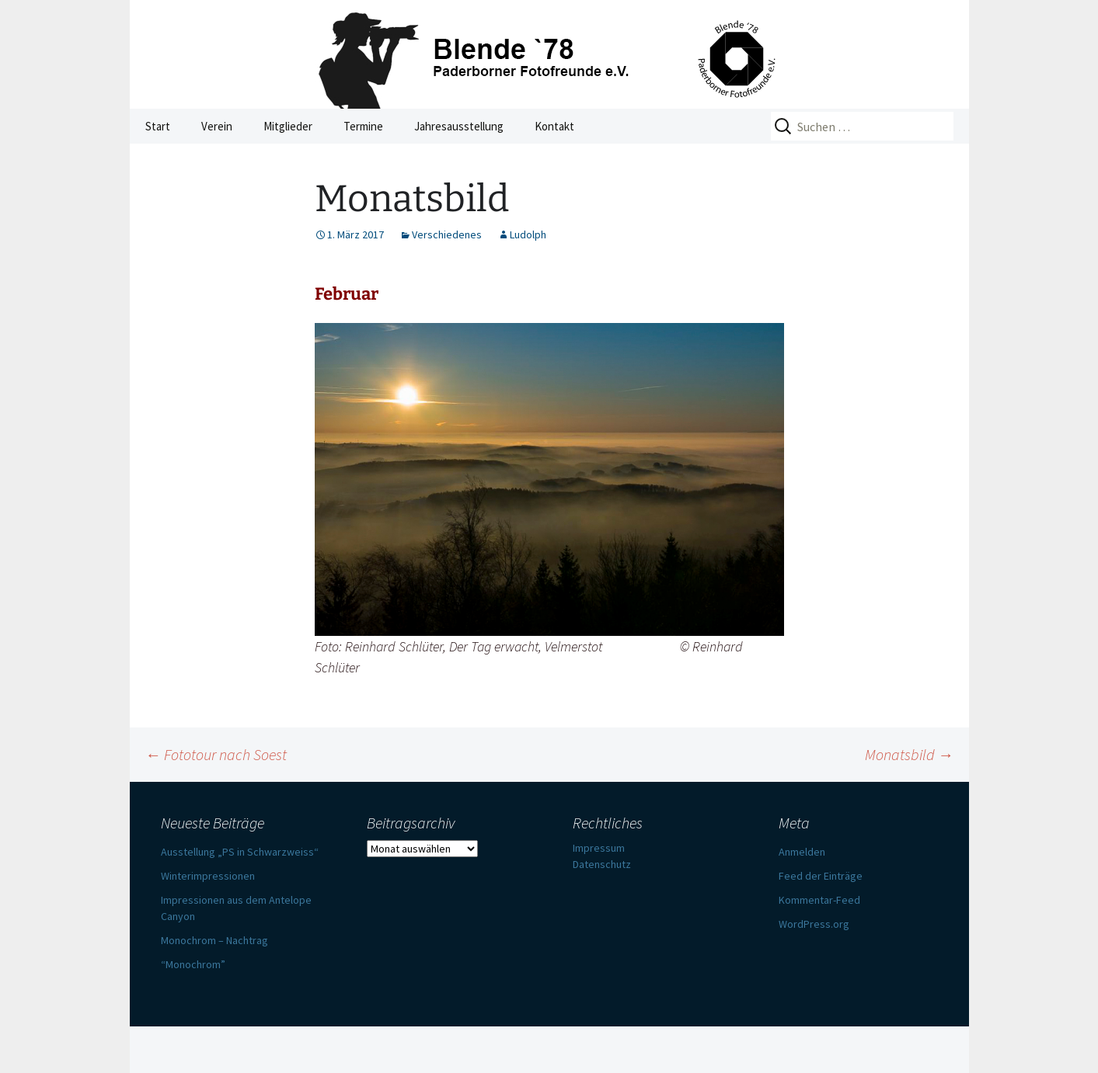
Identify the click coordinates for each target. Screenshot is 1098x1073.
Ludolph (528, 234)
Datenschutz (602, 864)
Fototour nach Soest (216, 754)
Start (157, 126)
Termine (363, 126)
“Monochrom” (193, 964)
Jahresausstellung (459, 126)
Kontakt (554, 126)
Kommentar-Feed (819, 900)
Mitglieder (287, 126)
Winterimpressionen (208, 876)
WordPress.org (814, 924)
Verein (216, 126)
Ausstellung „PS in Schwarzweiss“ (240, 852)
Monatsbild (909, 754)
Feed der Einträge (821, 876)
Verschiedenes (447, 234)
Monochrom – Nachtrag (214, 940)
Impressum (599, 848)
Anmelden (802, 852)
